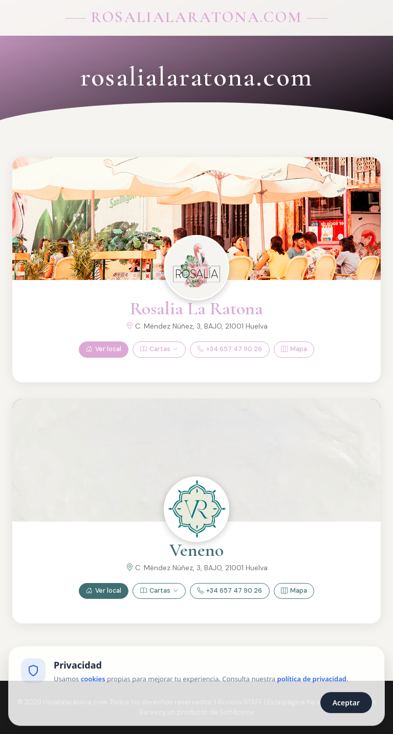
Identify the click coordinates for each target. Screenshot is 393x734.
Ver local (103, 349)
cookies (93, 680)
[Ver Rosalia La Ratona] (196, 267)
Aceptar (346, 704)
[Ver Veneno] (196, 509)
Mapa (294, 349)
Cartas (159, 349)
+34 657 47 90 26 (229, 349)
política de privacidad (311, 680)
